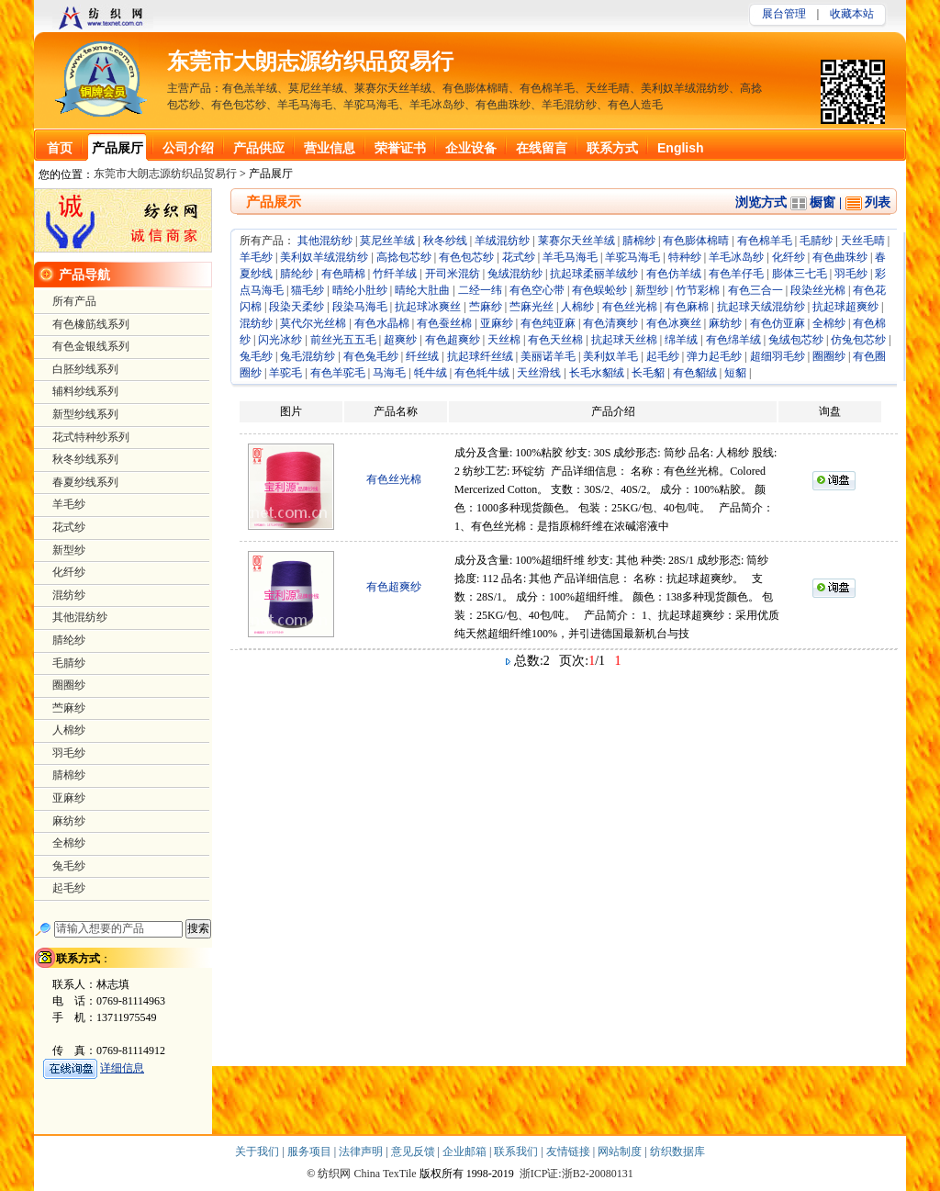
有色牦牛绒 (481, 372)
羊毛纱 (256, 257)
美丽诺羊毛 (548, 356)
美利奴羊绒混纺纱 (324, 257)
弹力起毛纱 (714, 356)
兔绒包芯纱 (795, 339)
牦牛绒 (430, 372)
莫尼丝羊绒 (387, 240)
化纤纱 (788, 257)
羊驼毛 (285, 372)
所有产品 (74, 301)
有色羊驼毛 (337, 372)
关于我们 (258, 1151)
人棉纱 (577, 306)
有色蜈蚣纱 (599, 290)
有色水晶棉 (381, 323)
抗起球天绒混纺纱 (761, 306)
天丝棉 (503, 339)
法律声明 (362, 1151)
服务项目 (310, 1151)
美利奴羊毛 (610, 356)
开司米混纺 (452, 273)
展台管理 (784, 13)
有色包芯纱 (466, 257)
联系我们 (517, 1151)
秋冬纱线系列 (85, 459)
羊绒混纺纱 (502, 240)
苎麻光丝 (531, 306)
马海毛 (389, 372)
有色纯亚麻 (548, 323)
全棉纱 (828, 323)
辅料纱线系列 (85, 391)
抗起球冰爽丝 (428, 306)
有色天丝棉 (555, 339)
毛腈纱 (816, 240)
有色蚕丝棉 (444, 323)
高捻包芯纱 (403, 257)
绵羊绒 (681, 339)
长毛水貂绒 (596, 372)
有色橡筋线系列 (90, 324)
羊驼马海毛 (632, 257)
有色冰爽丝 (673, 323)
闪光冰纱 (280, 339)
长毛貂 (648, 372)
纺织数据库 (677, 1151)
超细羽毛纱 (777, 356)
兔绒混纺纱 (515, 273)
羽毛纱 (850, 273)
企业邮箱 (465, 1151)
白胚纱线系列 (85, 369)
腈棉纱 (638, 240)
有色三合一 (755, 290)
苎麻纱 (485, 306)
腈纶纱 (296, 273)
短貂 (735, 372)
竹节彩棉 (698, 290)
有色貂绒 (695, 372)
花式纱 (518, 257)
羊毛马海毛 (570, 257)
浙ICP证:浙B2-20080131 (576, 1173)
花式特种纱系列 (90, 437)
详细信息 (122, 1068)
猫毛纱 (307, 290)
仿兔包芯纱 (858, 339)
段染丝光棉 (817, 290)
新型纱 (651, 290)
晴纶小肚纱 (359, 290)
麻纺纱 (725, 323)
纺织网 (334, 1173)
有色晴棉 (343, 273)
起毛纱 (662, 356)
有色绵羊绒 (733, 339)
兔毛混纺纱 (307, 356)
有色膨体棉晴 (696, 240)
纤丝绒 (422, 356)
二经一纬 (480, 290)
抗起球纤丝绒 (480, 356)
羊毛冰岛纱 (736, 257)
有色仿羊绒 (673, 273)
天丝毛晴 (863, 240)
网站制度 (621, 1151)
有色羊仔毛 (736, 273)
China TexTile (384, 1173)
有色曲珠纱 (839, 257)
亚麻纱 (496, 323)
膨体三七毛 (799, 273)
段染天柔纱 (296, 306)
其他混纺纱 (324, 240)
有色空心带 (537, 290)
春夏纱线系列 (85, 482)
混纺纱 (256, 323)
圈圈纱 (828, 356)
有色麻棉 (687, 306)
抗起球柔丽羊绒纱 (594, 273)
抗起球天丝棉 (624, 339)
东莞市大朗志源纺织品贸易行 (310, 61)
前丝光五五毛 (343, 339)
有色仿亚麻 (777, 323)
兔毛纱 (256, 356)
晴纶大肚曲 (422, 290)
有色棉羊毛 (764, 240)
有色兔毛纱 (370, 356)
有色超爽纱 (452, 339)
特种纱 (684, 257)
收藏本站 (852, 13)
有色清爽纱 (610, 323)
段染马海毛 (359, 306)
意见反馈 (414, 1151)
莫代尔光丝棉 (313, 323)
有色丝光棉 (629, 306)
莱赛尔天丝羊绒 (576, 240)
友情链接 (569, 1151)
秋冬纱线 (445, 240)
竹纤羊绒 (395, 273)
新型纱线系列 (85, 414)
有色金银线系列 (90, 346)
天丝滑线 (539, 372)
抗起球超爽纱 (845, 306)
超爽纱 (400, 339)
